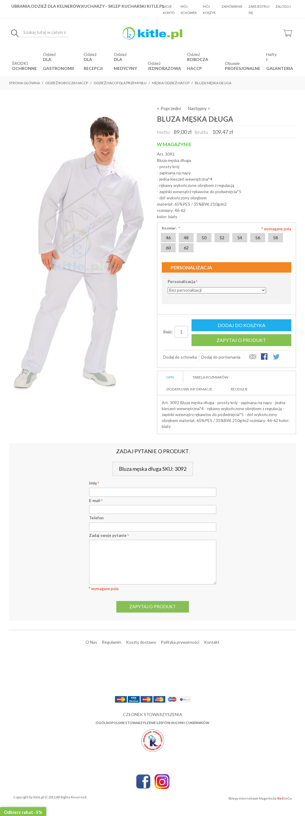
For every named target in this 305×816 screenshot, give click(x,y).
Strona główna (24, 83)
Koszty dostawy (141, 642)
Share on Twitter (277, 357)
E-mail (96, 500)
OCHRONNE (24, 68)
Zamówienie (232, 6)
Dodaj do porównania (220, 356)
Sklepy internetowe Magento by (260, 798)
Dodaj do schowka (180, 356)
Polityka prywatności (180, 642)
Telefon (96, 517)
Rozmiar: (170, 228)
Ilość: (167, 331)
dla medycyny (125, 64)
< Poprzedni (169, 108)
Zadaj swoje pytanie (109, 535)
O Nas (91, 642)
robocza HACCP (197, 64)
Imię (94, 483)
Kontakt (212, 642)
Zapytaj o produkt (241, 340)
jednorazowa (164, 68)
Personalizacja (181, 281)
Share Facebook (265, 357)
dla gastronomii (58, 64)
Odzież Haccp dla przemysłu (120, 83)
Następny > (199, 108)
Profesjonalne (242, 68)
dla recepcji (93, 64)
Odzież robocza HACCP (66, 83)
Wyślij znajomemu (253, 357)
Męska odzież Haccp (170, 83)
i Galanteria (279, 64)
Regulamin (111, 642)
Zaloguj (283, 6)
